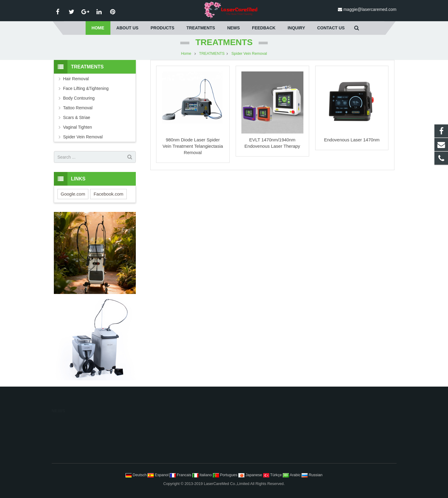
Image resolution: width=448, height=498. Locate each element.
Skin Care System (157, 441)
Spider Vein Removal (249, 53)
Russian (312, 475)
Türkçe (273, 475)
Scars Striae (242, 459)
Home (186, 53)
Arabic (292, 475)
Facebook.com (108, 193)
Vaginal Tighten (77, 127)
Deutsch (137, 475)
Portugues (225, 475)
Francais (181, 475)
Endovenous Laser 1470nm (351, 139)
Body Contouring (79, 98)
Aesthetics (151, 422)
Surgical (149, 459)
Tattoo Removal (78, 107)
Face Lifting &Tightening (86, 88)
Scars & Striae (76, 117)
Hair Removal (76, 78)
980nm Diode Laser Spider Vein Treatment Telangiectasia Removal (192, 146)
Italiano (202, 475)
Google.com (73, 193)
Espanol (159, 475)
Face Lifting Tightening (251, 431)
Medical (148, 431)
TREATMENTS (224, 42)
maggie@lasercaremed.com (369, 9)
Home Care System (159, 450)
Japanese (250, 475)
